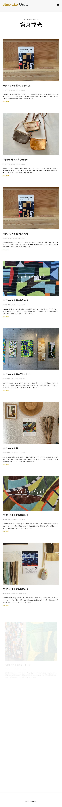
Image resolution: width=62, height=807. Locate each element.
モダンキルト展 (11, 450)
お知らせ (13, 90)
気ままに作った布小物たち (15, 160)
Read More (6, 102)
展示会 (23, 90)
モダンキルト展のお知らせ (15, 234)
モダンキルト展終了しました (16, 86)
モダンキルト (18, 90)
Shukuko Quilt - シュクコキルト (15, 5)
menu (58, 4)
